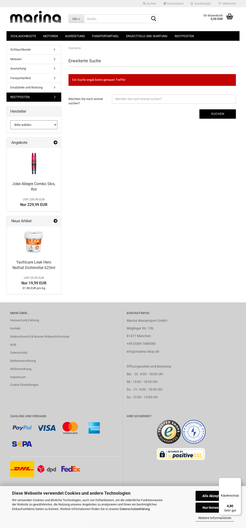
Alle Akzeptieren (215, 496)
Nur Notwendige (215, 508)
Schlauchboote (23, 36)
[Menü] (238, 481)
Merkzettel (227, 3)
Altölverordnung (20, 369)
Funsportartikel (105, 36)
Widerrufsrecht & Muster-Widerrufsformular (39, 336)
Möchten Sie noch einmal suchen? (85, 101)
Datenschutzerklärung (135, 509)
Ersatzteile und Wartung (146, 36)
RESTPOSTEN (184, 36)
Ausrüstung (75, 36)
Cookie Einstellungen (24, 385)
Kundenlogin (201, 3)
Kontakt (15, 328)
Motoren (50, 36)
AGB (13, 344)
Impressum (18, 377)
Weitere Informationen (214, 518)
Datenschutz (18, 352)
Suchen (149, 3)
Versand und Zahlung (24, 320)
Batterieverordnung (23, 361)
